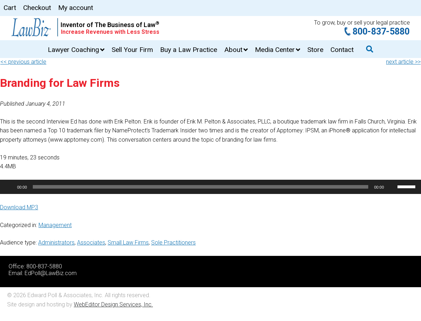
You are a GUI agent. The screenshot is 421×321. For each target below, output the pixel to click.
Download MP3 (19, 207)
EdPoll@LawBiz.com (51, 273)
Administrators (56, 242)
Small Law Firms (128, 242)
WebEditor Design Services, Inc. (113, 304)
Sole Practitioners (173, 242)
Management (55, 225)
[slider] (201, 187)
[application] (210, 187)
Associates (91, 242)
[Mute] (391, 186)
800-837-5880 (381, 31)
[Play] (9, 186)
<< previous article (23, 61)
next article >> (403, 61)
